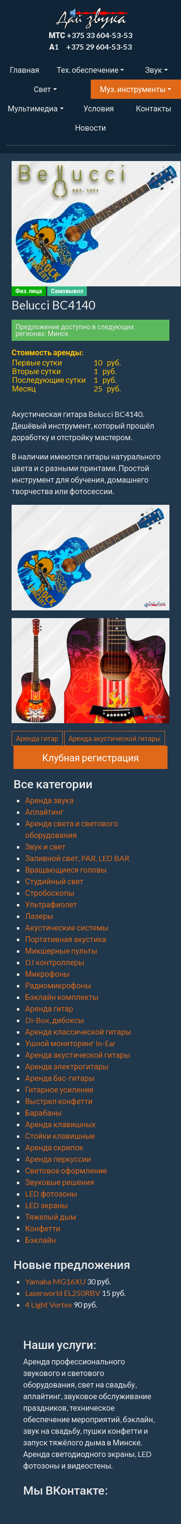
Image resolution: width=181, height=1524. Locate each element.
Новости (90, 127)
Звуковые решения (59, 1182)
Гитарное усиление (59, 1089)
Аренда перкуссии (58, 1158)
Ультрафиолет (51, 904)
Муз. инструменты (133, 89)
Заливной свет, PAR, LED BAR (77, 858)
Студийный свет (54, 881)
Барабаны (43, 1112)
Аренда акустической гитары (115, 738)
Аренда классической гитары (78, 1031)
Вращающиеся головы (66, 869)
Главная (24, 69)
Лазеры (39, 915)
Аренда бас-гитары (60, 1077)
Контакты (153, 108)
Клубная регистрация (90, 757)
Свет (42, 89)
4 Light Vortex (49, 1304)
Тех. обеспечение (88, 69)
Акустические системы (67, 927)
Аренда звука (49, 800)
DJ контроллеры (54, 962)
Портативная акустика (65, 939)
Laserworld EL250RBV (63, 1292)
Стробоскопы (49, 892)
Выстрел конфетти (59, 1101)
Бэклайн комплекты (61, 996)
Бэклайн (40, 1239)
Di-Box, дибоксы (54, 1020)
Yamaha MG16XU (56, 1281)
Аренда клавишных (60, 1124)
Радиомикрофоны (58, 985)
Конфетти (42, 1228)
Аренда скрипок (54, 1147)
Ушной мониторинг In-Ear (70, 1043)
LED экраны (46, 1205)
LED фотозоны (51, 1193)
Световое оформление (66, 1170)
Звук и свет (45, 846)
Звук (153, 69)
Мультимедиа (32, 108)
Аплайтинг (44, 811)
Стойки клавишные (60, 1135)
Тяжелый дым (50, 1216)
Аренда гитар (37, 738)
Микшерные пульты (61, 950)
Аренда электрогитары (67, 1066)
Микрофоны (47, 973)
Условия (99, 108)
